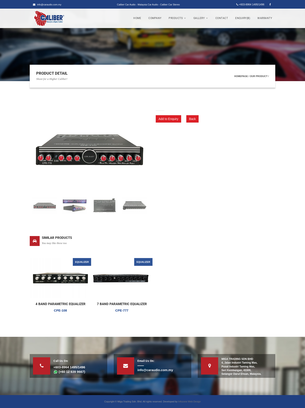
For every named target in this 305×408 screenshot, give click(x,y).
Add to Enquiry (168, 119)
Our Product (259, 76)
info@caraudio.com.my (47, 4)
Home (137, 18)
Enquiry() (242, 18)
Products (177, 18)
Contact (221, 18)
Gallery (200, 18)
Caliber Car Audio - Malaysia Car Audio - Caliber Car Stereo (148, 4)
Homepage (241, 76)
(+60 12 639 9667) (69, 371)
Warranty (264, 18)
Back (192, 119)
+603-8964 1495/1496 (250, 4)
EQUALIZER (82, 262)
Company (155, 18)
